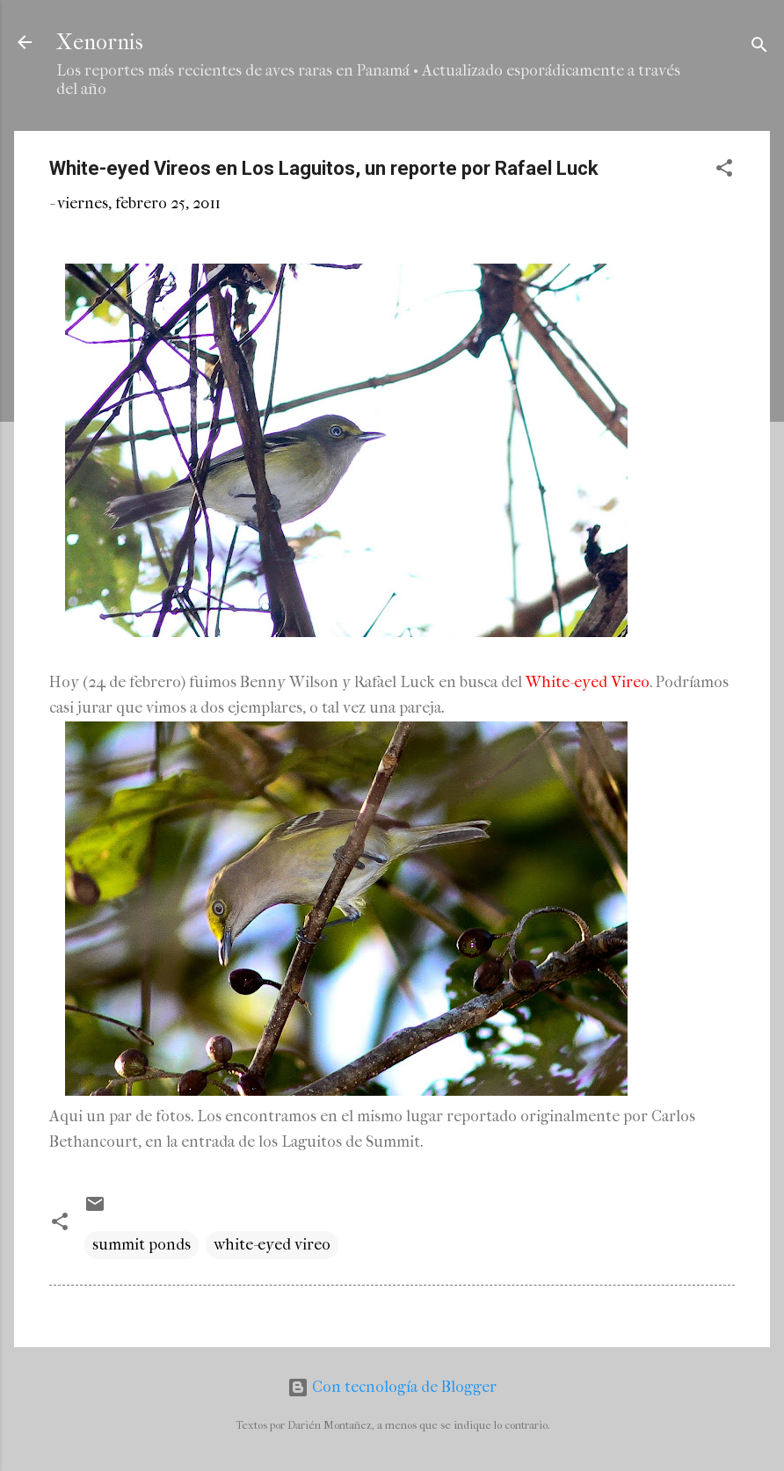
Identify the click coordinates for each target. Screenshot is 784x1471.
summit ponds (141, 1244)
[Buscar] (759, 48)
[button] (724, 171)
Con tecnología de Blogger (392, 1387)
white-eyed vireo (272, 1244)
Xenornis (99, 42)
